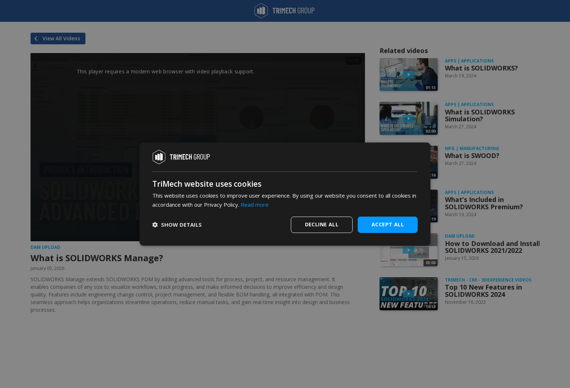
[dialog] (285, 194)
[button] (177, 225)
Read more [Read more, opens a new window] (255, 204)
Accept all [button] (388, 224)
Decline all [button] (321, 224)
